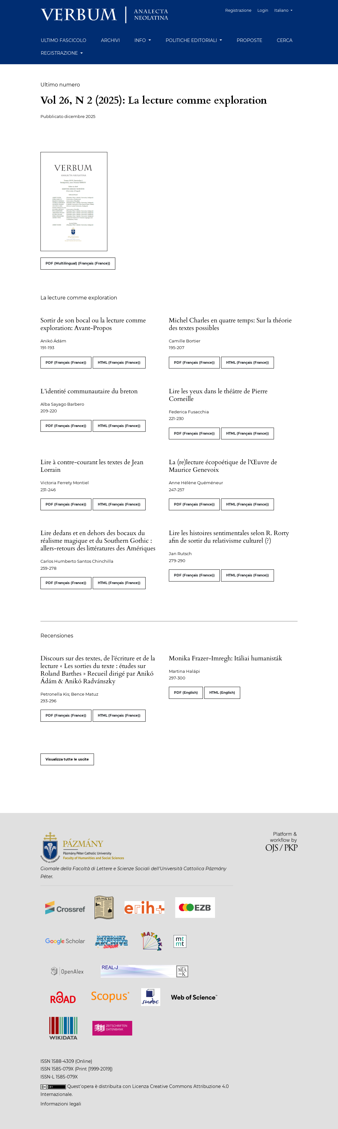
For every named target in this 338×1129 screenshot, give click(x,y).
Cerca (284, 40)
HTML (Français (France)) (119, 363)
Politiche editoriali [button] (192, 40)
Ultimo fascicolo (63, 40)
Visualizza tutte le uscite (67, 759)
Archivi (110, 40)
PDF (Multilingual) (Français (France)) (78, 263)
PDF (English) (186, 693)
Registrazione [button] (60, 53)
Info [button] (140, 40)
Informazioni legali (60, 1103)
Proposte (249, 40)
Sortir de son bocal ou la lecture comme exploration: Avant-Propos (93, 324)
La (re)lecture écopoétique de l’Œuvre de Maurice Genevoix (223, 466)
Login (263, 10)
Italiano (286, 10)
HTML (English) (222, 693)
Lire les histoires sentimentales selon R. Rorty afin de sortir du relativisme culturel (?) (229, 537)
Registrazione (240, 10)
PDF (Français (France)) (66, 363)
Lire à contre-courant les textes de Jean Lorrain (91, 466)
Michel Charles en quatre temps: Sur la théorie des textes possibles (230, 324)
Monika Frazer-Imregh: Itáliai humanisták (225, 658)
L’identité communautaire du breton (89, 391)
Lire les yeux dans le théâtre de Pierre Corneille (218, 395)
